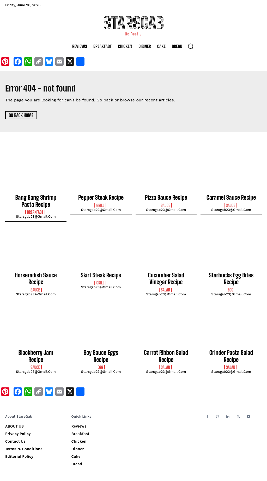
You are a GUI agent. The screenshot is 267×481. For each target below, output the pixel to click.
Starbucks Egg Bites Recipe (231, 275)
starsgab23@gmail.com (36, 214)
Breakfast (35, 210)
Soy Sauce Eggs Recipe (101, 347)
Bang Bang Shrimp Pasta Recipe (35, 200)
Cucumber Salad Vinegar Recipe (166, 275)
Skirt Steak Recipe (101, 272)
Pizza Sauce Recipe (166, 197)
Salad (165, 285)
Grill (100, 205)
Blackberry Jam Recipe (36, 347)
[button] (190, 46)
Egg (230, 285)
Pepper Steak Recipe (101, 197)
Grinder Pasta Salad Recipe (231, 347)
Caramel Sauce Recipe (231, 197)
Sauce (165, 205)
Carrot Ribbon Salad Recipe (166, 347)
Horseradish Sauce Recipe (35, 272)
